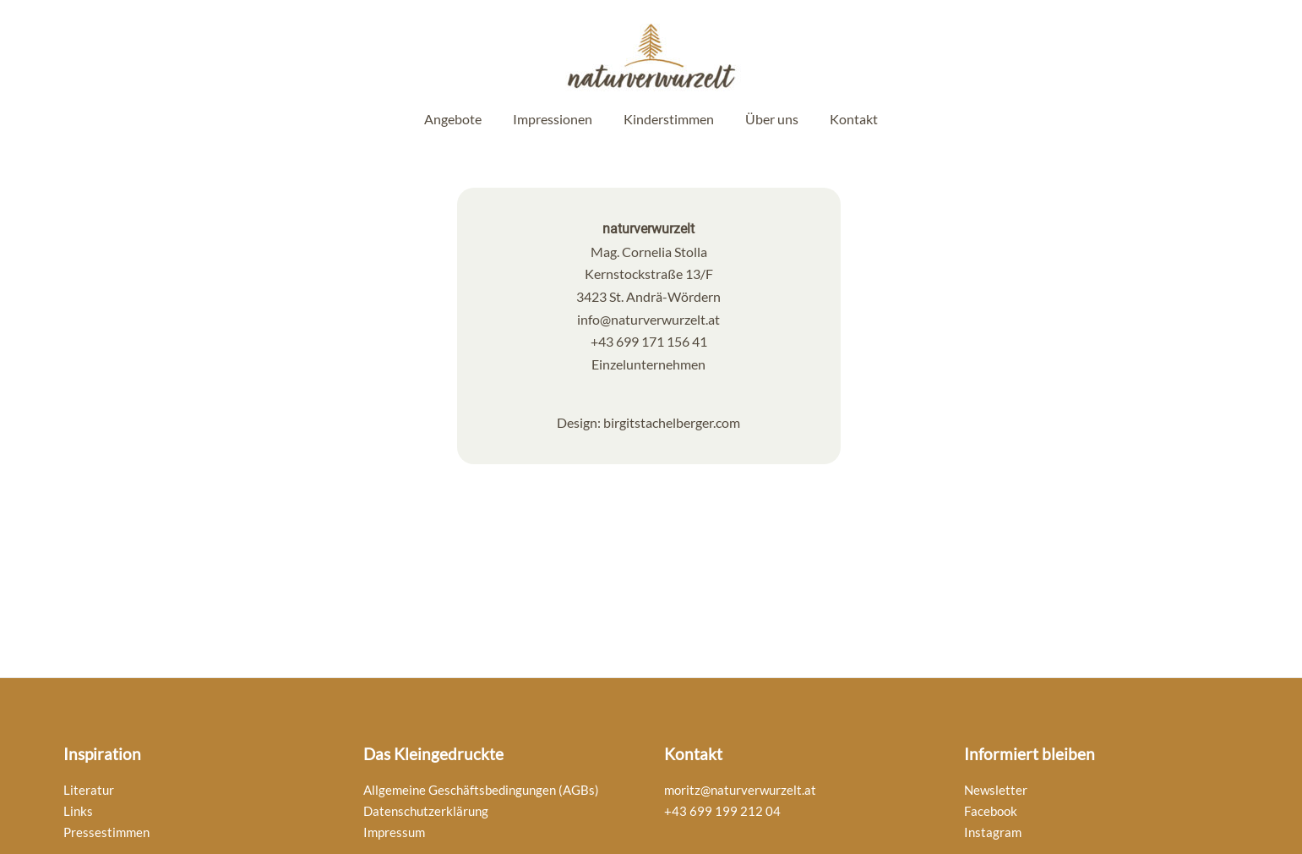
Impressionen (552, 119)
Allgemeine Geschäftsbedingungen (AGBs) (481, 789)
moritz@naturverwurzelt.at (740, 789)
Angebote (453, 119)
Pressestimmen (106, 832)
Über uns (771, 119)
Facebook (990, 810)
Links (78, 810)
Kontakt (854, 119)
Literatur (88, 789)
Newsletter (995, 789)
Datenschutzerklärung (425, 810)
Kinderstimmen (669, 119)
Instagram (992, 832)
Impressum (394, 832)
